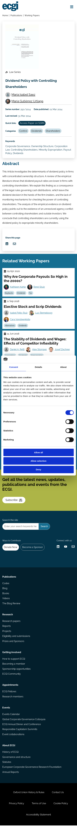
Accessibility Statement (38, 820)
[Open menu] (72, 7)
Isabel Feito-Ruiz (19, 314)
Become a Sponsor (32, 550)
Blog (4, 592)
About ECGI (8, 750)
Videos (6, 602)
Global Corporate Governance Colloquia (23, 723)
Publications (16, 15)
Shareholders (53, 131)
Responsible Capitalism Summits (19, 733)
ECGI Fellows (9, 696)
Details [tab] (38, 367)
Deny (38, 469)
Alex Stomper (39, 351)
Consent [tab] (13, 367)
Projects (6, 635)
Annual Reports (10, 777)
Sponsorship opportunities (16, 673)
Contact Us (58, 797)
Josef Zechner (62, 351)
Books (5, 597)
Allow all (38, 452)
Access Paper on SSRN (32, 123)
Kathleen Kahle (18, 288)
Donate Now (10, 550)
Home (5, 15)
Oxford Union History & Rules (28, 797)
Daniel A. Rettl (17, 351)
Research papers (11, 625)
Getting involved (11, 656)
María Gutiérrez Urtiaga (27, 102)
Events (6, 712)
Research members (12, 701)
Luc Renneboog (43, 314)
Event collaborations (13, 739)
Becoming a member (13, 668)
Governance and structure (16, 761)
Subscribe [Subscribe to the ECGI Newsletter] (14, 502)
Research (7, 618)
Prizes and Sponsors (13, 645)
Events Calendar (11, 718)
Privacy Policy (16, 808)
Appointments (10, 689)
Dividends (37, 131)
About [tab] (63, 367)
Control (23, 131)
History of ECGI (10, 756)
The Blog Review (11, 607)
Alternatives (10, 327)
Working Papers (32, 15)
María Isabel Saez (23, 95)
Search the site (10, 523)
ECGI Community (11, 678)
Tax (30, 295)
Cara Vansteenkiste (20, 321)
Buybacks (9, 295)
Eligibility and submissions (16, 640)
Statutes (6, 766)
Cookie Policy (61, 808)
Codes (5, 587)
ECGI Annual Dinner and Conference (21, 729)
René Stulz (39, 288)
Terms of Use (39, 808)
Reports (6, 630)
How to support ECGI (13, 663)
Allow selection (38, 461)
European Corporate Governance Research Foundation (31, 772)
